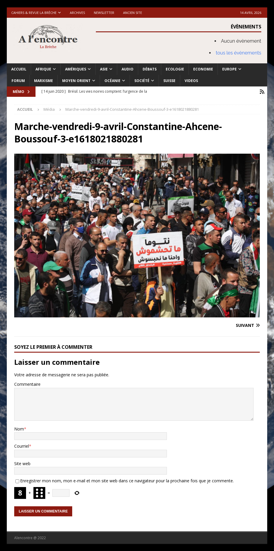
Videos (191, 80)
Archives (77, 12)
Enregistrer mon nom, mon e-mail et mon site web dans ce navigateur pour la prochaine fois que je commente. (127, 480)
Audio (127, 69)
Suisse (169, 80)
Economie (203, 69)
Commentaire (27, 384)
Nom (19, 428)
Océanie (112, 80)
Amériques (75, 69)
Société (141, 80)
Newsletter (104, 12)
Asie (104, 69)
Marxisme (43, 80)
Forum (18, 80)
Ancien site (132, 12)
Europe (229, 69)
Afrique (43, 69)
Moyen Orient (76, 80)
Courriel (21, 446)
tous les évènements (238, 53)
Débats (150, 69)
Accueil (18, 69)
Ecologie (175, 69)
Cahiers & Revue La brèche (34, 12)
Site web (22, 463)
